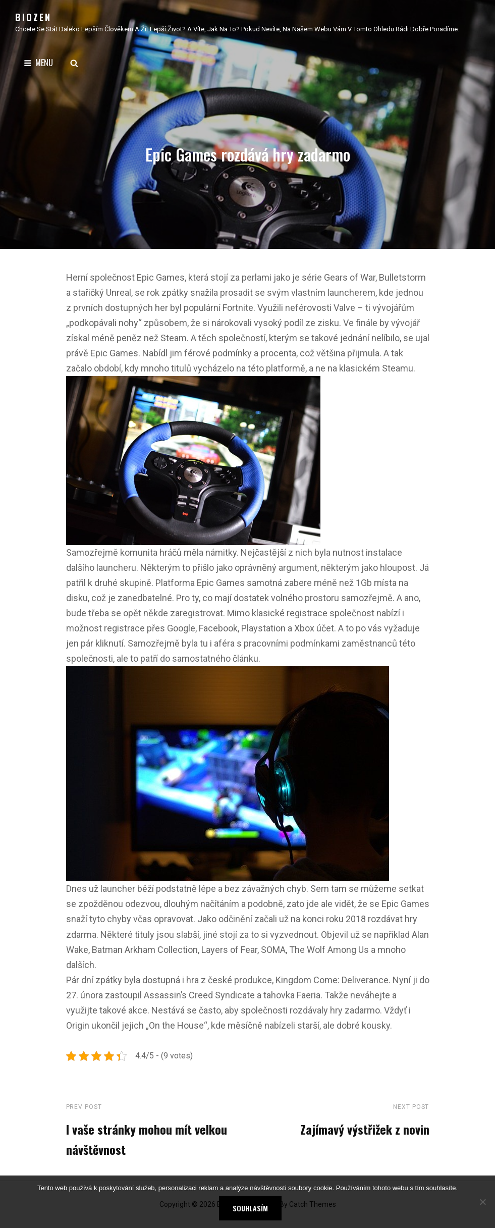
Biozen (33, 17)
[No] (482, 1202)
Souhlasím (250, 1208)
